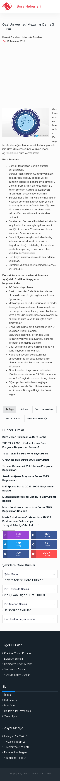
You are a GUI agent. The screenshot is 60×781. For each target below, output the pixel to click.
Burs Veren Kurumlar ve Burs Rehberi (25, 436)
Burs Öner (9, 705)
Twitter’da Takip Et (14, 741)
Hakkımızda (10, 700)
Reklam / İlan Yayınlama (17, 710)
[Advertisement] (30, 77)
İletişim (8, 694)
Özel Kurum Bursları (15, 669)
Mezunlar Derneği (37, 418)
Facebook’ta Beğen (15, 752)
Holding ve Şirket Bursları (18, 663)
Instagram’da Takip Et (16, 736)
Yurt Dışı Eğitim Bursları (17, 674)
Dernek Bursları (11, 37)
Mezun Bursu (13, 418)
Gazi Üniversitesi (44, 409)
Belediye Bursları (13, 658)
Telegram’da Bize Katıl (16, 746)
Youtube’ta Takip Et (15, 757)
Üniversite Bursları (31, 37)
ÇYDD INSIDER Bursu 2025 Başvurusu (25, 459)
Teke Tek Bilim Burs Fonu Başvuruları (25, 453)
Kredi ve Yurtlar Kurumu (17, 653)
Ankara (24, 409)
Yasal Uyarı (10, 716)
